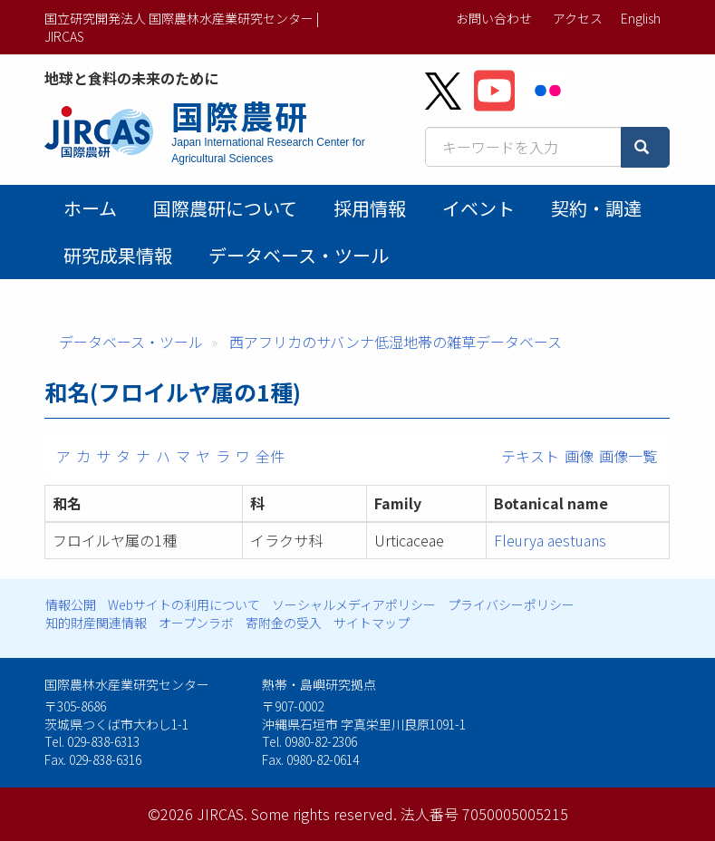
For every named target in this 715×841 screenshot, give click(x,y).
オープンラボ (196, 623)
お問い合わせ (494, 18)
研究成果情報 (117, 255)
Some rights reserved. (324, 814)
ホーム (90, 208)
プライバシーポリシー (511, 604)
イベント (478, 208)
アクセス (578, 18)
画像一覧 (628, 456)
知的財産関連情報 (96, 623)
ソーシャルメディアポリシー (354, 604)
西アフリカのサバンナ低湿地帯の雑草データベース (395, 342)
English (641, 18)
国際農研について (225, 208)
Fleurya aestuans (550, 540)
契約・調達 (596, 208)
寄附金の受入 (284, 623)
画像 (579, 456)
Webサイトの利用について (184, 604)
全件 (270, 456)
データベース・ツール (298, 255)
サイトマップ (371, 623)
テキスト (530, 456)
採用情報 (369, 208)
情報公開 (70, 604)
